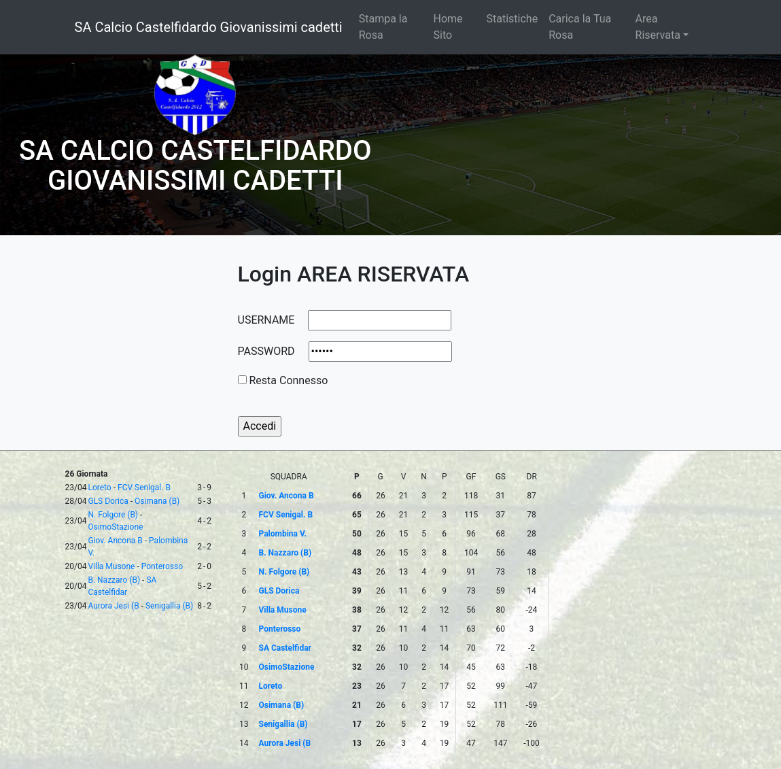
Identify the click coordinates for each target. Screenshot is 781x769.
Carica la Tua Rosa (580, 26)
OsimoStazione (115, 527)
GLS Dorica (108, 501)
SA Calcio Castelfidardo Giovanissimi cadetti (209, 27)
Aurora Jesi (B (113, 606)
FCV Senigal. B (144, 487)
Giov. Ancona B (115, 540)
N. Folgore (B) (113, 514)
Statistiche (512, 18)
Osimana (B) (157, 501)
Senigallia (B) (169, 606)
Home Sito (448, 26)
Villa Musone (111, 566)
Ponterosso (162, 566)
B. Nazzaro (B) (114, 580)
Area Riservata (658, 26)
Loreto (99, 487)
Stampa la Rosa (383, 26)
